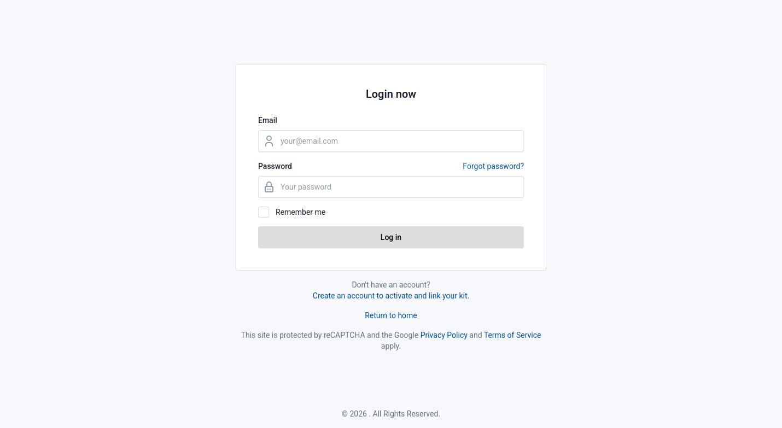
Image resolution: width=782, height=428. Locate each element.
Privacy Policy (444, 335)
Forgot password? (493, 166)
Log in (391, 237)
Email (267, 120)
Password (391, 166)
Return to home (391, 315)
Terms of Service (512, 335)
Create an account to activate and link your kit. (391, 295)
